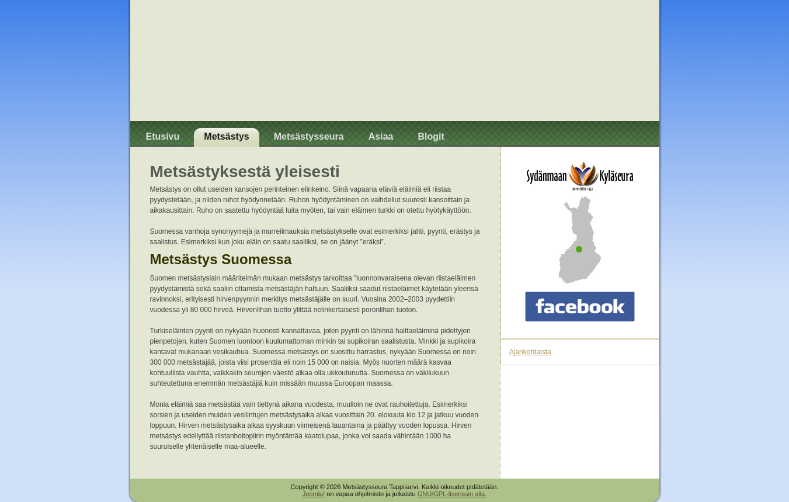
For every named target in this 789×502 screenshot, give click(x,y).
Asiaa (381, 136)
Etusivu (163, 136)
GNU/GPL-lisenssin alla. (452, 493)
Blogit (431, 136)
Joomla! (314, 493)
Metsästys (226, 136)
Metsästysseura (309, 136)
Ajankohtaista (530, 352)
